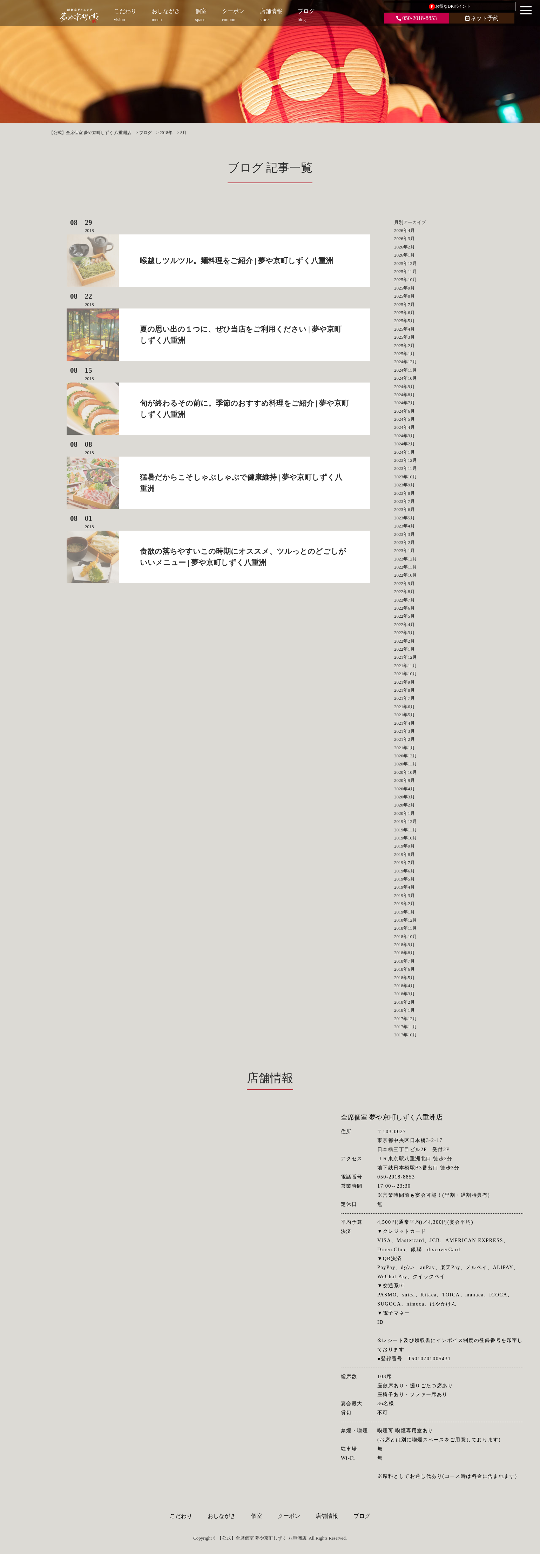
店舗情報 (327, 1516)
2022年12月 (405, 559)
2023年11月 (405, 468)
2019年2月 (404, 903)
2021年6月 (404, 706)
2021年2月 (404, 739)
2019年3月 (404, 895)
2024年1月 (404, 452)
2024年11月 (405, 370)
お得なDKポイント (450, 7)
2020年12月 (405, 755)
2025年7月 (404, 304)
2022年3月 (404, 632)
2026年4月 (404, 230)
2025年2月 (404, 345)
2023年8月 (404, 493)
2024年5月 (404, 419)
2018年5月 (404, 977)
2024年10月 (405, 378)
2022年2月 (404, 641)
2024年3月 (404, 435)
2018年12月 (405, 920)
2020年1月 (404, 813)
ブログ (361, 1516)
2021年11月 (405, 665)
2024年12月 (405, 361)
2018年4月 (404, 985)
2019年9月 (404, 846)
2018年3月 (404, 993)
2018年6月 (404, 969)
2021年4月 (404, 723)
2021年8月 (404, 690)
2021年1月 (404, 747)
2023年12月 (405, 460)
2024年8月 (404, 394)
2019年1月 (404, 912)
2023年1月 (404, 550)
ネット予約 (482, 18)
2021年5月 (404, 714)
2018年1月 (404, 1010)
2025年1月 (404, 353)
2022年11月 (405, 567)
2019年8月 (404, 854)
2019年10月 (405, 838)
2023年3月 (404, 534)
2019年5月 (404, 879)
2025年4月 (404, 329)
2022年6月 (404, 608)
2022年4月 (404, 624)
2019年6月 (404, 871)
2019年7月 (404, 862)
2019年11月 (405, 829)
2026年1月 (404, 255)
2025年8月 (404, 296)
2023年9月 (404, 484)
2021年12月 (405, 657)
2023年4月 (404, 526)
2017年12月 (405, 1018)
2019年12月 (405, 821)
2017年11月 (405, 1026)
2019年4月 (404, 887)
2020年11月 (405, 763)
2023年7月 (404, 501)
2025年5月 (404, 320)
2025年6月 (404, 312)
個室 (256, 1516)
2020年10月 (405, 772)
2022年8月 (404, 591)
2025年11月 (405, 271)
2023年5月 (404, 517)
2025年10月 (405, 279)
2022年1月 (404, 649)
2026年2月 (404, 247)
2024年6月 (404, 411)
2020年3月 (404, 796)
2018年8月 (404, 952)
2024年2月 (404, 443)
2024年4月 (404, 427)
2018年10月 (405, 936)
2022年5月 (404, 616)
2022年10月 (405, 575)
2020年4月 (404, 788)
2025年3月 (404, 337)
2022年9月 (404, 583)
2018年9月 (404, 944)
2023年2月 (404, 542)
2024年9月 (404, 386)
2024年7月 (404, 402)
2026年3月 (404, 238)
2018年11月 (405, 928)
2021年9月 (404, 682)
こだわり (181, 1516)
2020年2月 (404, 805)
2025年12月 (405, 263)
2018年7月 (404, 961)
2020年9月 (404, 780)
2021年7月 (404, 698)
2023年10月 (405, 476)
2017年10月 (405, 1034)
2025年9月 (404, 288)
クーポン (289, 1516)
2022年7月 (404, 600)
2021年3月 (404, 731)
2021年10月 (405, 673)
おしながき (222, 1516)
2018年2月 (404, 1002)
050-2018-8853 (416, 18)
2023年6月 (404, 509)
